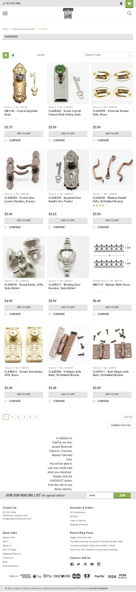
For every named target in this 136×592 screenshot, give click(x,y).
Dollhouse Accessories (23, 29)
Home (5, 29)
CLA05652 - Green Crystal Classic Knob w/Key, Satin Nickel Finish (65, 114)
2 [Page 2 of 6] (12, 417)
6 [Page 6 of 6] (36, 417)
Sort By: (41, 55)
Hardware (42, 29)
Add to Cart (24, 133)
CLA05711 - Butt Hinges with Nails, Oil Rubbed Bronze (111, 373)
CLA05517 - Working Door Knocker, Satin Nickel (65, 286)
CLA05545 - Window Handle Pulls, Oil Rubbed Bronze (110, 199)
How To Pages (9, 549)
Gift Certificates (77, 512)
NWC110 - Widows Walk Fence (111, 284)
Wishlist (74, 516)
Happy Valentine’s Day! (81, 537)
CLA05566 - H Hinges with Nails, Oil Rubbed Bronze (65, 373)
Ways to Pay (9, 537)
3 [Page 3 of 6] (18, 417)
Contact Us (8, 558)
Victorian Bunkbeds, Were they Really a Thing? (92, 545)
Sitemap (48, 588)
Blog (5, 562)
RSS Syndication (11, 566)
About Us (7, 545)
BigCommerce (70, 588)
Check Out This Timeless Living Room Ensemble (94, 549)
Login (72, 520)
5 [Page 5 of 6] (30, 417)
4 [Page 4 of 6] (24, 417)
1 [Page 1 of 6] (5, 417)
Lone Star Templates (98, 588)
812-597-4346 (11, 3)
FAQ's (5, 541)
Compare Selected (121, 425)
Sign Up (82, 520)
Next (128, 417)
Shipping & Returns (79, 524)
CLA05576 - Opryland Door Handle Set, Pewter (65, 199)
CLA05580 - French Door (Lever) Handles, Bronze (19, 199)
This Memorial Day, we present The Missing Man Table (96, 541)
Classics (8, 107)
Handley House (100, 281)
